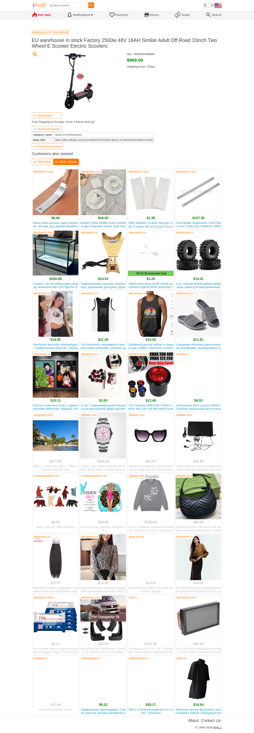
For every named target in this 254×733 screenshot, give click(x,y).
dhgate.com (89, 414)
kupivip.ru (182, 354)
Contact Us (211, 720)
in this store (42, 162)
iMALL (217, 727)
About (193, 720)
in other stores (66, 162)
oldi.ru (133, 597)
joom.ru (181, 658)
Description (43, 115)
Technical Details (47, 129)
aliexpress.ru (89, 232)
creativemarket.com (47, 475)
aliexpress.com (43, 171)
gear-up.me (136, 536)
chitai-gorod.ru (90, 658)
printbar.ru (40, 658)
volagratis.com (43, 414)
